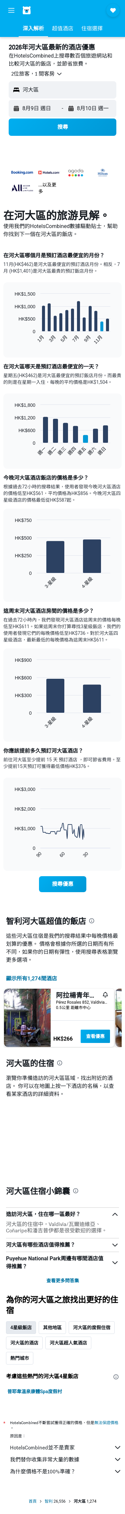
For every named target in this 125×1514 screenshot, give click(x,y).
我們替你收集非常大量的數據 (66, 1382)
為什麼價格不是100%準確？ (66, 1394)
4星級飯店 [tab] (21, 1250)
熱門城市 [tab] (19, 1281)
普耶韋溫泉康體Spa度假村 (34, 1314)
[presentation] (92, 921)
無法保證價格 (106, 1345)
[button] (11, 10)
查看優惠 (95, 1036)
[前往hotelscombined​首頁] (49, 10)
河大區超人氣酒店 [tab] (68, 1265)
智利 (49, 1424)
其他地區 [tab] (52, 1250)
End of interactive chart (11, 339)
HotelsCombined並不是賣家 (66, 1370)
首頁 (33, 1424)
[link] (62, 884)
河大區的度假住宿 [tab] (91, 1250)
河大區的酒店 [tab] (24, 1265)
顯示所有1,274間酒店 (31, 978)
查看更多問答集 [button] (62, 1203)
